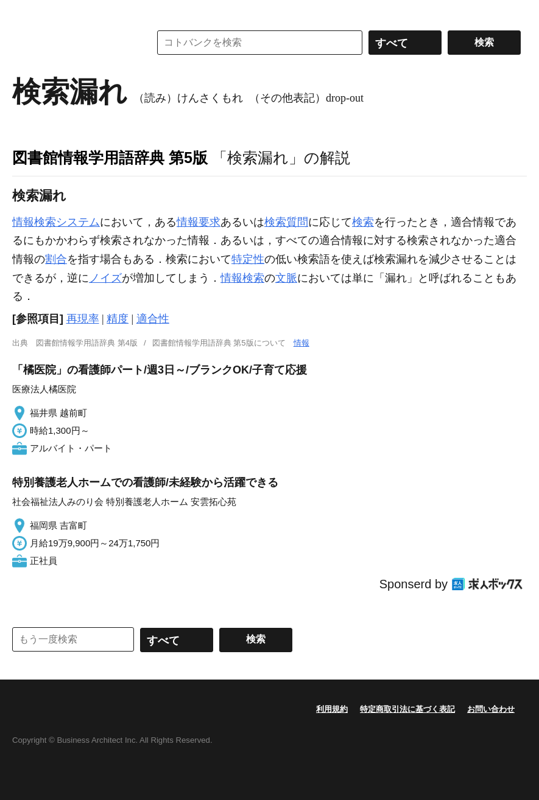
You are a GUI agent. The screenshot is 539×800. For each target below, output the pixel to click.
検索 (363, 222)
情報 (301, 342)
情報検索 (242, 278)
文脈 (286, 278)
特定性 (247, 259)
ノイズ (105, 278)
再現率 (82, 319)
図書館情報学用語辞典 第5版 (110, 157)
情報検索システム (56, 222)
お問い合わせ (491, 709)
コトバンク (72, 42)
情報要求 (198, 222)
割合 (56, 259)
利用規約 (332, 709)
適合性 (152, 319)
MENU (24, 12)
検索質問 (286, 222)
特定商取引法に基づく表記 (407, 709)
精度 (118, 319)
